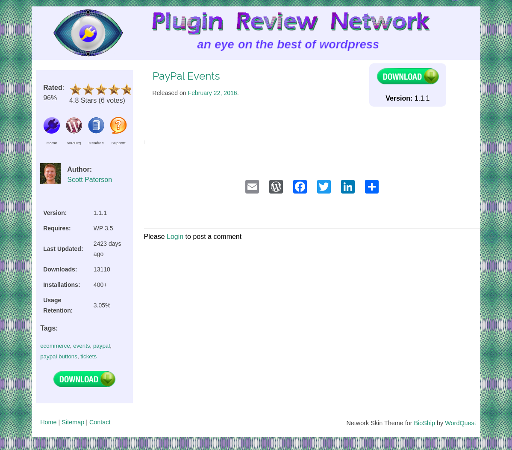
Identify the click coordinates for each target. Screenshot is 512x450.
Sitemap (73, 422)
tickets (88, 356)
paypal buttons (58, 356)
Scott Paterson (89, 179)
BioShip (424, 423)
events (81, 346)
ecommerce (55, 346)
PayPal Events (186, 76)
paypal (101, 346)
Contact (100, 422)
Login (175, 236)
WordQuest (460, 423)
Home (48, 422)
